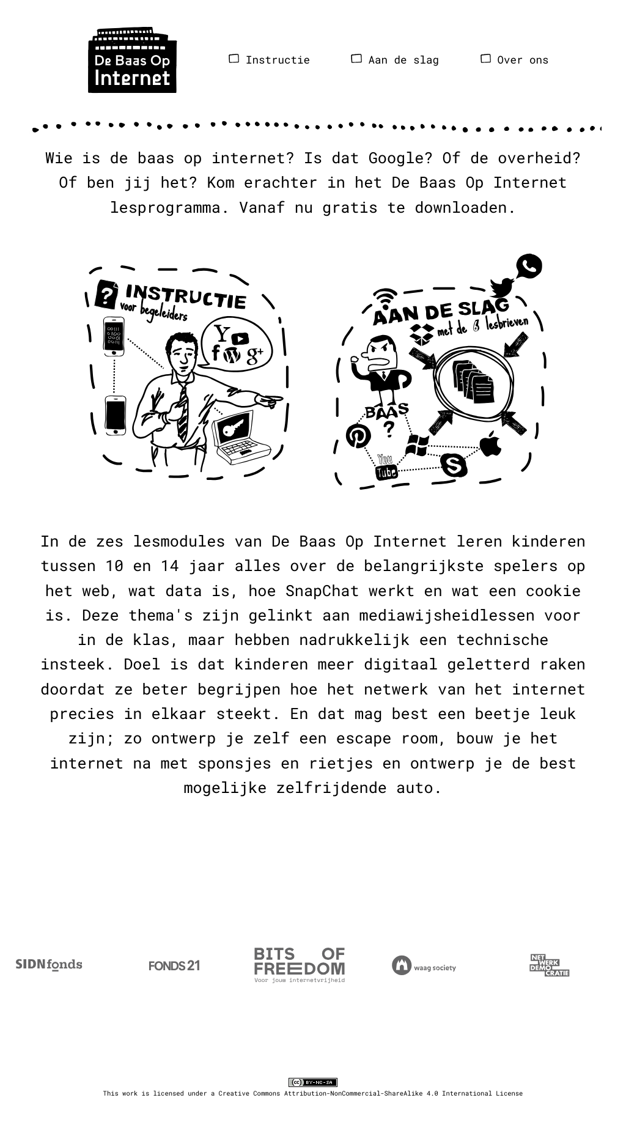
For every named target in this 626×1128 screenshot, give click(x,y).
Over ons (515, 60)
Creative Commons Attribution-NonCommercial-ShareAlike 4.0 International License (371, 1093)
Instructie (269, 60)
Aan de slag (395, 60)
